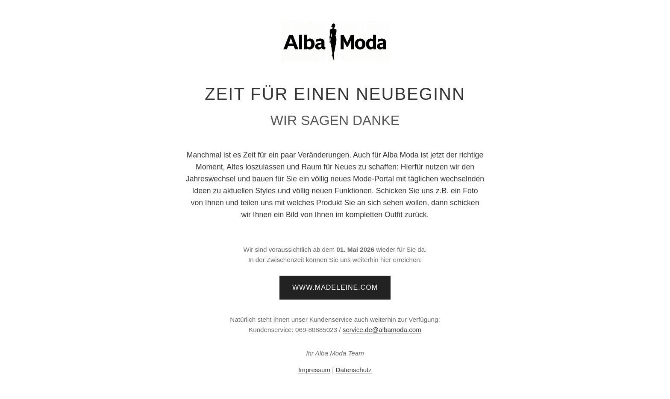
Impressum (314, 369)
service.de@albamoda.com (382, 329)
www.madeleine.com (335, 287)
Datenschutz (354, 369)
